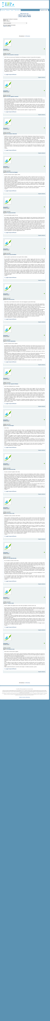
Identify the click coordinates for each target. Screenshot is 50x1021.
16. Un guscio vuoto (10, 649)
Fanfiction (3, 10)
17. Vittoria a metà (10, 603)
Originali (8, 10)
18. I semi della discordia (11, 558)
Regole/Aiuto (17, 10)
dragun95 (5, 49)
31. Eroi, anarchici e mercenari (12, 54)
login (10, 26)
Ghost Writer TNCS (25, 16)
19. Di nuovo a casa (10, 513)
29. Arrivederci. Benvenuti (12, 133)
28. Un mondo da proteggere (12, 172)
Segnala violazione (41, 77)
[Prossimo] (28, 36)
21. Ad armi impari (10, 425)
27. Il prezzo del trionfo (11, 212)
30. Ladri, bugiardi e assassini (12, 96)
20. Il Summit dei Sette (11, 469)
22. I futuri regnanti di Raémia (12, 383)
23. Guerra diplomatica (11, 341)
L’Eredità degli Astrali (24, 15)
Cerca (12, 10)
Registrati (42, 10)
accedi (46, 10)
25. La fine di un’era (10, 299)
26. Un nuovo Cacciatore (11, 254)
